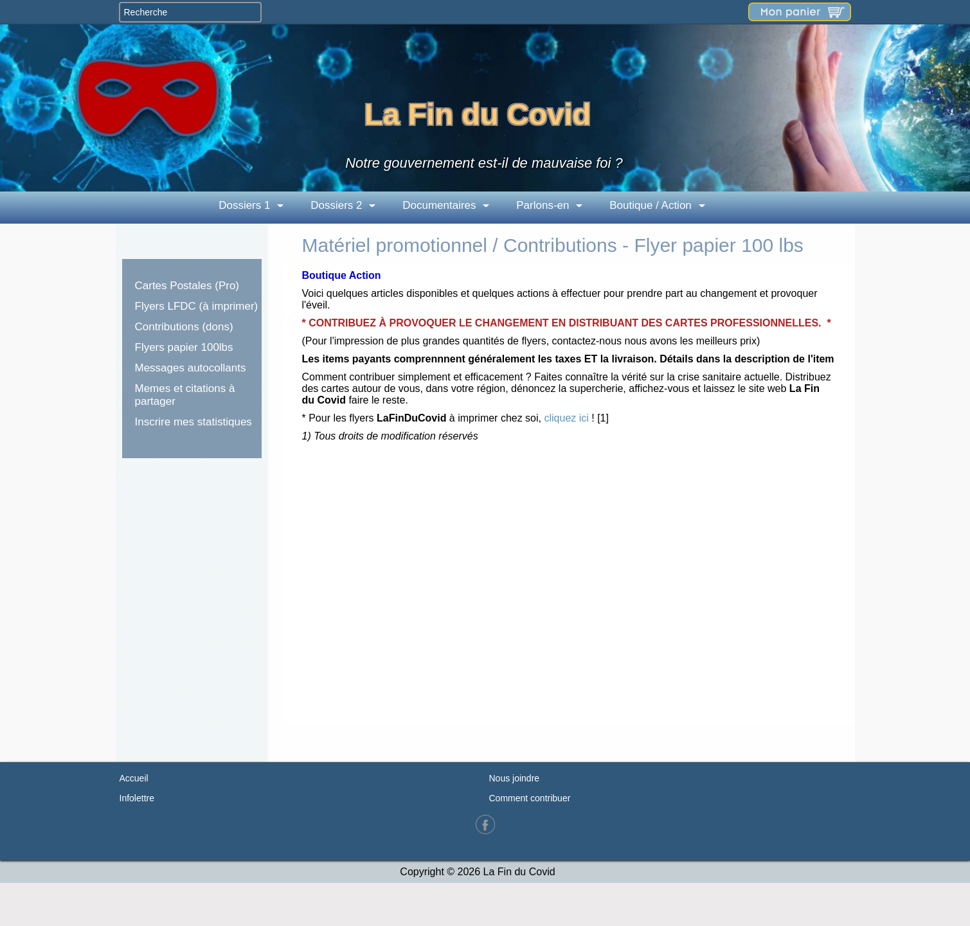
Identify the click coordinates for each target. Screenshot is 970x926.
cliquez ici (566, 418)
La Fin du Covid (477, 114)
